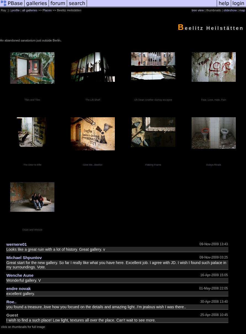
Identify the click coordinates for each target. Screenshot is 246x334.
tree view (198, 10)
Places (47, 10)
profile (15, 10)
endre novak (18, 288)
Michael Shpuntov (24, 257)
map (242, 10)
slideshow (230, 10)
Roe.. (11, 301)
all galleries (29, 10)
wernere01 (16, 244)
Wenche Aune (19, 275)
